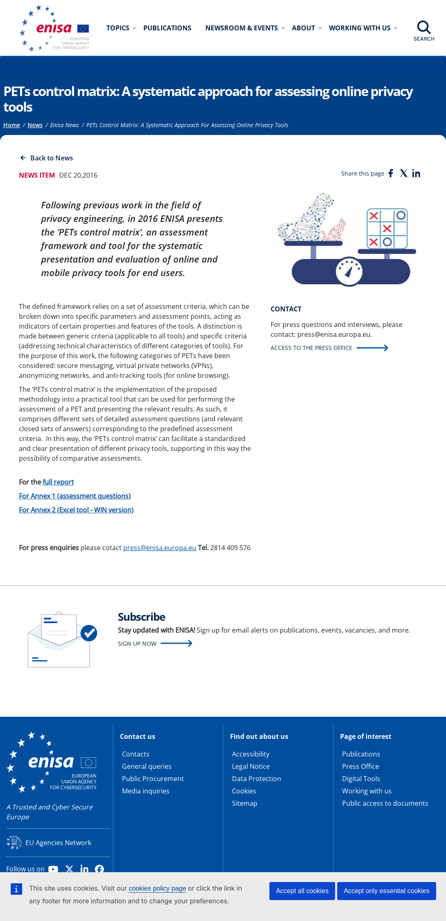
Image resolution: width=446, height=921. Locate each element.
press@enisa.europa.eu (159, 547)
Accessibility (250, 754)
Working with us (367, 790)
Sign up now (137, 643)
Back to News (51, 157)
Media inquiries (146, 790)
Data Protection (256, 778)
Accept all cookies (302, 890)
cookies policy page (157, 888)
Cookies (244, 790)
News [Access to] (35, 125)
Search (424, 38)
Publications (167, 27)
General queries (147, 766)
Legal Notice (251, 766)
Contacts (135, 754)
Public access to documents (385, 803)
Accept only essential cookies (387, 890)
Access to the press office (311, 348)
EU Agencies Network (58, 842)
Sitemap (244, 803)
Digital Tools (361, 778)
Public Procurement (153, 778)
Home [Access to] (11, 125)
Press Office (360, 766)
